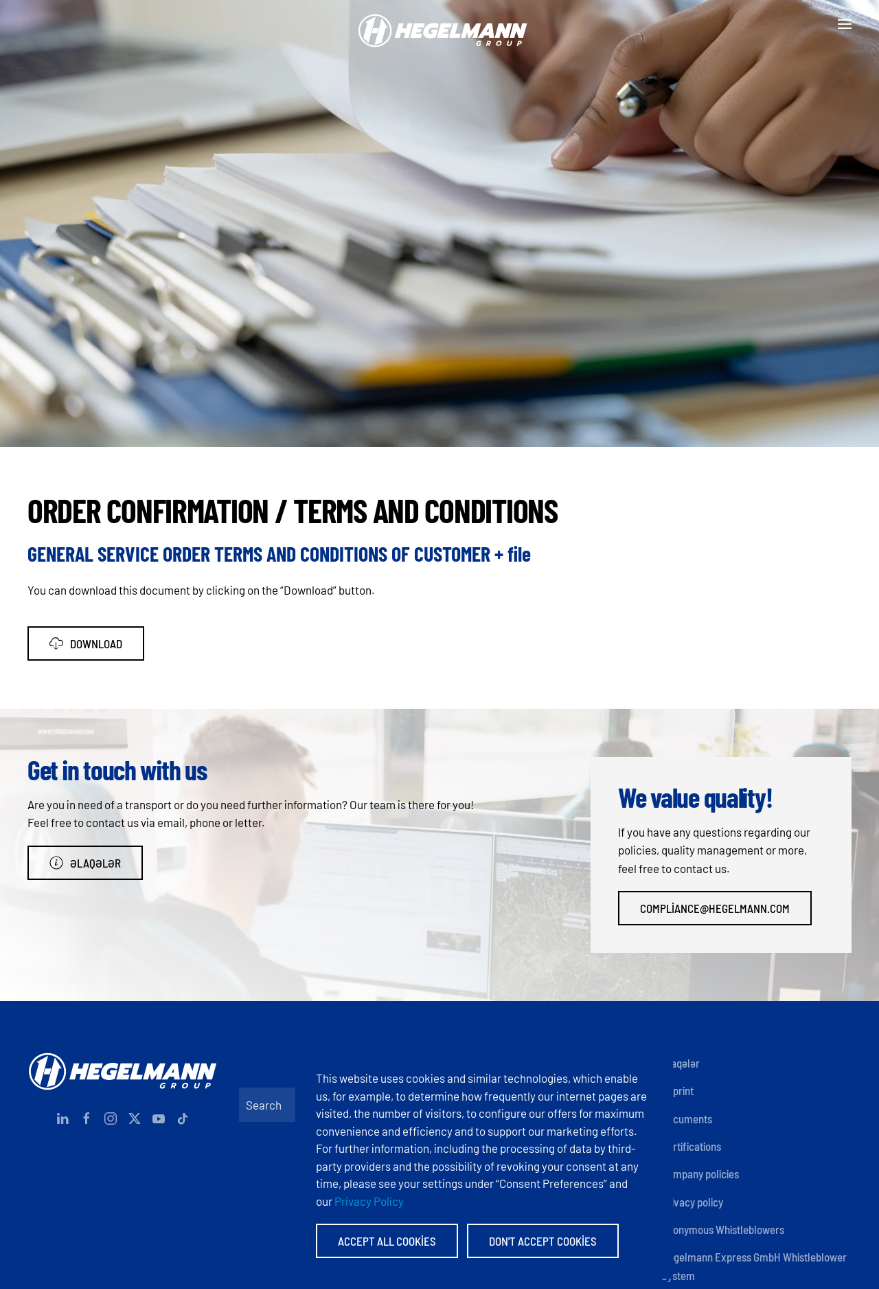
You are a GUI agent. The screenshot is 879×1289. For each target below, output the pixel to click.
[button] (845, 24)
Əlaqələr (85, 863)
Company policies (700, 1173)
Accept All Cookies (387, 1241)
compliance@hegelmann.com (715, 908)
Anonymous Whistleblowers (722, 1229)
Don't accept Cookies (543, 1241)
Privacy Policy (369, 1201)
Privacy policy (692, 1202)
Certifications (691, 1146)
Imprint (677, 1090)
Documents (686, 1118)
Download (85, 643)
